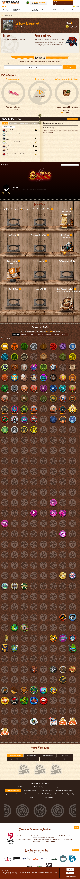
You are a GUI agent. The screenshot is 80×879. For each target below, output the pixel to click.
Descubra (76, 827)
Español (77, 6)
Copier (69, 67)
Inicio (2, 15)
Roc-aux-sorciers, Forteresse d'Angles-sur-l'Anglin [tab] (65, 794)
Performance (23, 334)
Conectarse (61, 3)
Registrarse (66, 3)
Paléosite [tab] (31, 797)
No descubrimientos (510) (25, 123)
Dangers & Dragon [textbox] (66, 164)
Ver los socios (75, 850)
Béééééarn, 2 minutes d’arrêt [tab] (15, 755)
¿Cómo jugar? (6, 9)
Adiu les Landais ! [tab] (64, 755)
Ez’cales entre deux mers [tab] (31, 755)
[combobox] (70, 165)
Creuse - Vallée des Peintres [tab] (46, 790)
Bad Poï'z (64, 334)
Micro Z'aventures (35, 10)
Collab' (54, 9)
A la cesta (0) (35, 123)
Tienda (64, 9)
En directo (44, 9)
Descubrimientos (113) (14, 123)
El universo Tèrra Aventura (16, 10)
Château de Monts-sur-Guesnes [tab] (28, 794)
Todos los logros (16, 334)
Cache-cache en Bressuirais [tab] (48, 755)
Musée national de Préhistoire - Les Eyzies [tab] (64, 790)
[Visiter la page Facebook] (3, 6)
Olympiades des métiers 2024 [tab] (11, 794)
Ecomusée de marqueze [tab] (48, 797)
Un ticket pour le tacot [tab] (31, 759)
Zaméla (31, 334)
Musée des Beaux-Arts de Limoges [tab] (44, 794)
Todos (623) (5, 123)
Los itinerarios (25, 9)
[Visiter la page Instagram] (5, 6)
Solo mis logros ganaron (8, 338)
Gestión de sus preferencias (70, 876)
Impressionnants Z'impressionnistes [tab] (64, 759)
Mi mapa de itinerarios (72, 119)
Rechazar (70, 873)
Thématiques (40, 334)
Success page (49, 331)
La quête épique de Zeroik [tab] (15, 759)
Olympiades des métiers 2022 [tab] (13, 790)
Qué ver (74, 9)
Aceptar (70, 869)
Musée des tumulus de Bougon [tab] (30, 790)
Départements (48, 334)
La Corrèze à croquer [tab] (48, 759)
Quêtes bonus (56, 334)
